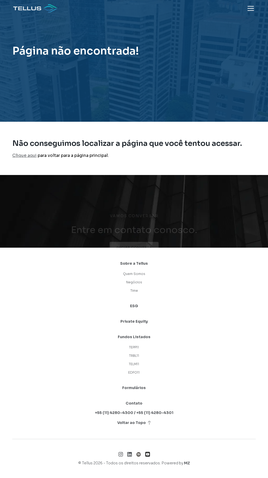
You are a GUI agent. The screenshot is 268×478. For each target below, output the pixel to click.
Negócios (134, 282)
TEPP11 (134, 347)
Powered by (175, 463)
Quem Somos (134, 274)
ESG (134, 306)
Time (134, 291)
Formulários (134, 387)
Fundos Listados (134, 336)
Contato (134, 403)
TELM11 (134, 364)
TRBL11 (134, 356)
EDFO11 (134, 372)
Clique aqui (24, 155)
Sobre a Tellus (134, 263)
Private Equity (134, 321)
